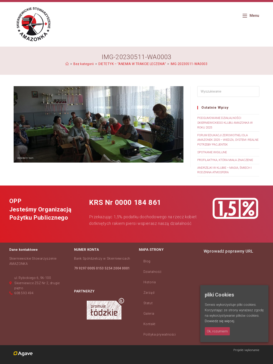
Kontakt (149, 324)
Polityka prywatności (159, 334)
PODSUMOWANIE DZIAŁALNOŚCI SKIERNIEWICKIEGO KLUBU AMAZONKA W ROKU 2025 (225, 122)
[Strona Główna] (67, 64)
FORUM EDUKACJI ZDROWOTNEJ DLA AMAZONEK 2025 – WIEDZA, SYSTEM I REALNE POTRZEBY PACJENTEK (227, 139)
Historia (149, 282)
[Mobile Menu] (251, 15)
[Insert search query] (228, 91)
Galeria (148, 313)
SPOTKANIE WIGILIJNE (212, 152)
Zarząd (149, 292)
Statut (148, 303)
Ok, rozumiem (217, 331)
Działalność (152, 272)
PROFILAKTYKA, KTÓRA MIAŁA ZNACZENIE (225, 160)
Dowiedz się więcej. (220, 321)
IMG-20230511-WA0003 (189, 64)
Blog (146, 261)
